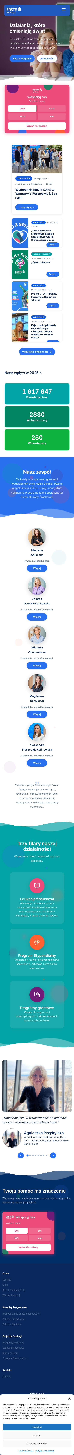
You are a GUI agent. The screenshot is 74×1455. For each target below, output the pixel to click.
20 (17, 1230)
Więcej (37, 568)
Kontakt (6, 1279)
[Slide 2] (30, 1155)
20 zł (22, 108)
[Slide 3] (33, 1155)
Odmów (37, 1435)
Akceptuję (37, 1427)
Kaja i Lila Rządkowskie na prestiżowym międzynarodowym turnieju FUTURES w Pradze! (43, 331)
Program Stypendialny (14, 1358)
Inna (52, 116)
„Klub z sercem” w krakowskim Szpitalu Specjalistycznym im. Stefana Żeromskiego (42, 235)
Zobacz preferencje (37, 1443)
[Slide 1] (28, 1156)
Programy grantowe (13, 1342)
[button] (69, 1398)
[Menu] (63, 10)
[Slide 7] (43, 1155)
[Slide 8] (46, 1155)
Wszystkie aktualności (37, 351)
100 (16, 1238)
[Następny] (53, 1155)
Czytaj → (53, 245)
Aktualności (47, 58)
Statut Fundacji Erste (13, 1290)
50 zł (51, 108)
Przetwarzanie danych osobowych (21, 1313)
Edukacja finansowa (13, 1347)
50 (40, 1230)
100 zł (22, 116)
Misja (5, 1284)
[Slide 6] (41, 1155)
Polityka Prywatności (44, 1451)
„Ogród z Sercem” (41, 262)
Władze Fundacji (11, 1295)
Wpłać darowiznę (37, 125)
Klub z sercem (10, 1353)
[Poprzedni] (21, 1155)
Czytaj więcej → (27, 207)
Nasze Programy (22, 58)
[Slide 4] (35, 1155)
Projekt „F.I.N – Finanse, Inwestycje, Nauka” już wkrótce (44, 296)
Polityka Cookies (26, 1451)
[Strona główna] (14, 10)
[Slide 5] (38, 1155)
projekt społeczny (41, 254)
